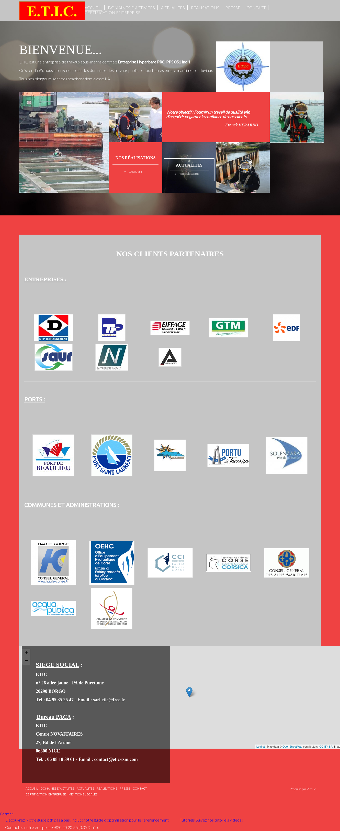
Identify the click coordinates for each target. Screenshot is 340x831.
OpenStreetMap (292, 746)
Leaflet (260, 746)
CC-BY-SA (326, 746)
